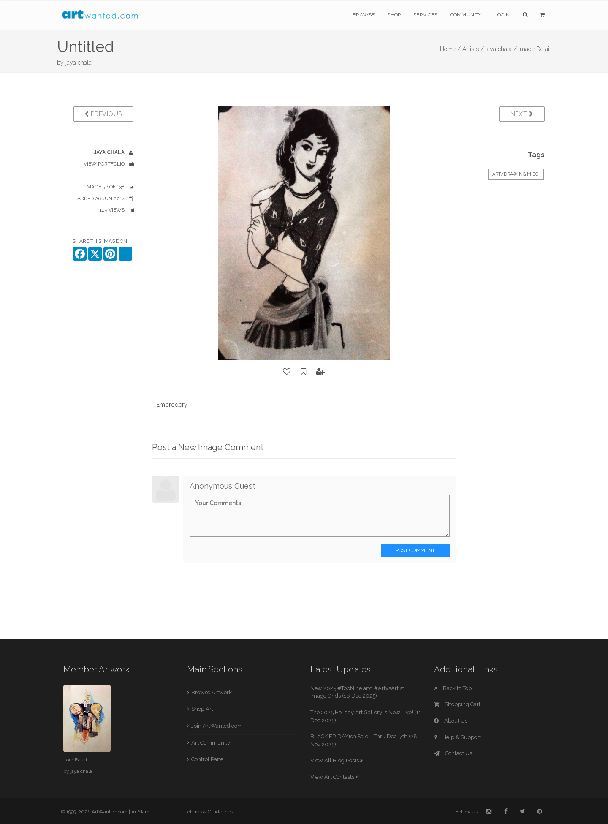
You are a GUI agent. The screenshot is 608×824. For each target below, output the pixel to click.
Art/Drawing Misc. (516, 174)
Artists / (473, 49)
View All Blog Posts (336, 760)
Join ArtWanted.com (217, 726)
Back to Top (453, 688)
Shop (394, 15)
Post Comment (415, 550)
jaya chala (78, 62)
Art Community (210, 743)
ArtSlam (140, 812)
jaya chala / (501, 49)
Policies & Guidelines (209, 812)
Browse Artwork (211, 692)
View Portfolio (104, 164)
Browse (364, 15)
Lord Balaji (75, 760)
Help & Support (457, 737)
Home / (450, 49)
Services (425, 15)
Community (466, 15)
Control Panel (208, 759)
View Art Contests (334, 777)
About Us (450, 721)
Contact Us (453, 753)
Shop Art (202, 709)
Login (502, 15)
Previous (103, 114)
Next (522, 114)
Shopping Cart (457, 704)
